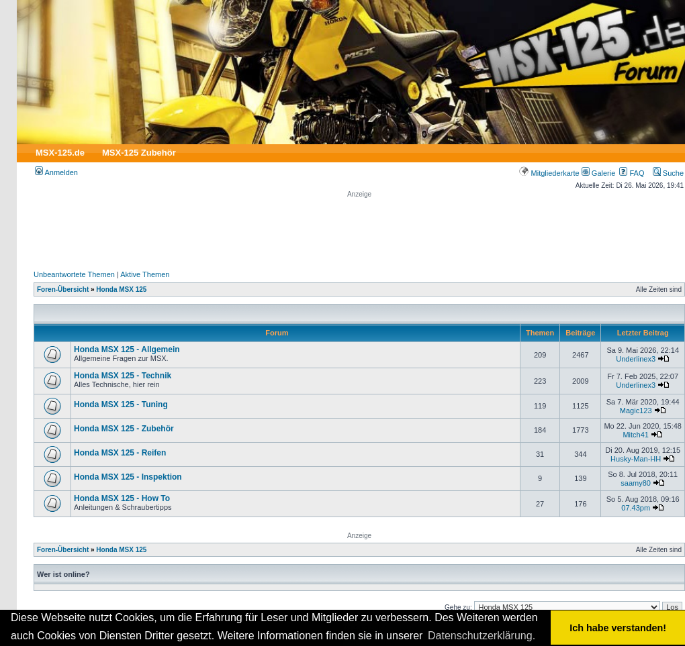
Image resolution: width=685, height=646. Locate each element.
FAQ (631, 173)
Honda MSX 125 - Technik (122, 375)
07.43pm (635, 508)
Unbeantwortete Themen (74, 274)
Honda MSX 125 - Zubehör (124, 428)
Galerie (599, 173)
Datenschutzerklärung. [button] (481, 635)
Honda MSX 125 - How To (122, 498)
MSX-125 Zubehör (139, 153)
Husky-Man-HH (635, 459)
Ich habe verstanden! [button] (617, 628)
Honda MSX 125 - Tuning (121, 404)
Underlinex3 (635, 359)
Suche (668, 173)
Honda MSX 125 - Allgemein (127, 349)
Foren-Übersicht (63, 289)
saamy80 (636, 483)
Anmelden (56, 172)
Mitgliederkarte (549, 173)
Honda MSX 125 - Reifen (120, 452)
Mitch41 (636, 435)
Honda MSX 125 (121, 289)
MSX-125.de (60, 153)
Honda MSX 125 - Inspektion (128, 477)
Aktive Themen (144, 274)
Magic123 (636, 411)
